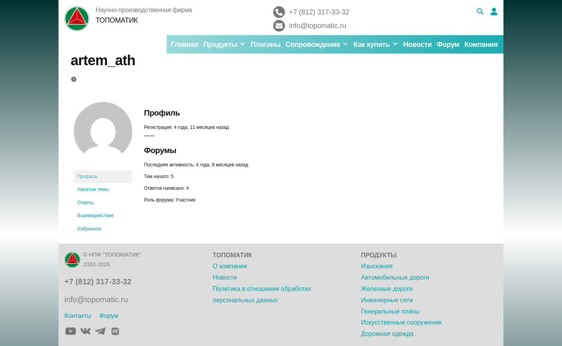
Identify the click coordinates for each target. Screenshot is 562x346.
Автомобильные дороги (395, 277)
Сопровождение (312, 44)
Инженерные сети (387, 300)
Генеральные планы (390, 311)
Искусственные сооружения (401, 322)
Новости (417, 44)
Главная (184, 44)
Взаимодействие (95, 215)
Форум (448, 44)
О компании (230, 266)
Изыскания (377, 266)
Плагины (266, 44)
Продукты (220, 44)
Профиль (87, 176)
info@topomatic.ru (96, 299)
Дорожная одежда (387, 333)
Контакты (77, 315)
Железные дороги (387, 288)
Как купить (371, 44)
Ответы (85, 202)
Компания (481, 44)
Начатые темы (93, 189)
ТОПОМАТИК (117, 20)
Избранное (89, 229)
